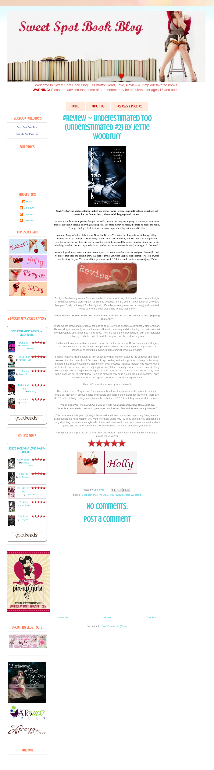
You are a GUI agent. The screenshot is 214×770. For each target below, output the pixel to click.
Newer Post (63, 617)
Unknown (29, 207)
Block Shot (24, 356)
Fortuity (24, 502)
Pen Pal (23, 473)
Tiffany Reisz (25, 520)
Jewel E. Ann (25, 505)
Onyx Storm (23, 459)
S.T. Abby (32, 392)
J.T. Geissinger (25, 477)
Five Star (102, 494)
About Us (98, 106)
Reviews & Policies (129, 106)
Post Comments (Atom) (114, 626)
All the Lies (24, 399)
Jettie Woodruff (132, 494)
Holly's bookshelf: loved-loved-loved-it (27, 450)
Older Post (151, 617)
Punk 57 (23, 342)
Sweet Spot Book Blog (27, 127)
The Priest (23, 516)
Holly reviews (116, 494)
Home (75, 106)
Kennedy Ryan (25, 360)
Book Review (89, 494)
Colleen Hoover (32, 495)
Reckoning (23, 371)
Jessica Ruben (25, 374)
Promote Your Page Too (27, 134)
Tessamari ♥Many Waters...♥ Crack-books (26, 333)
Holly (29, 201)
